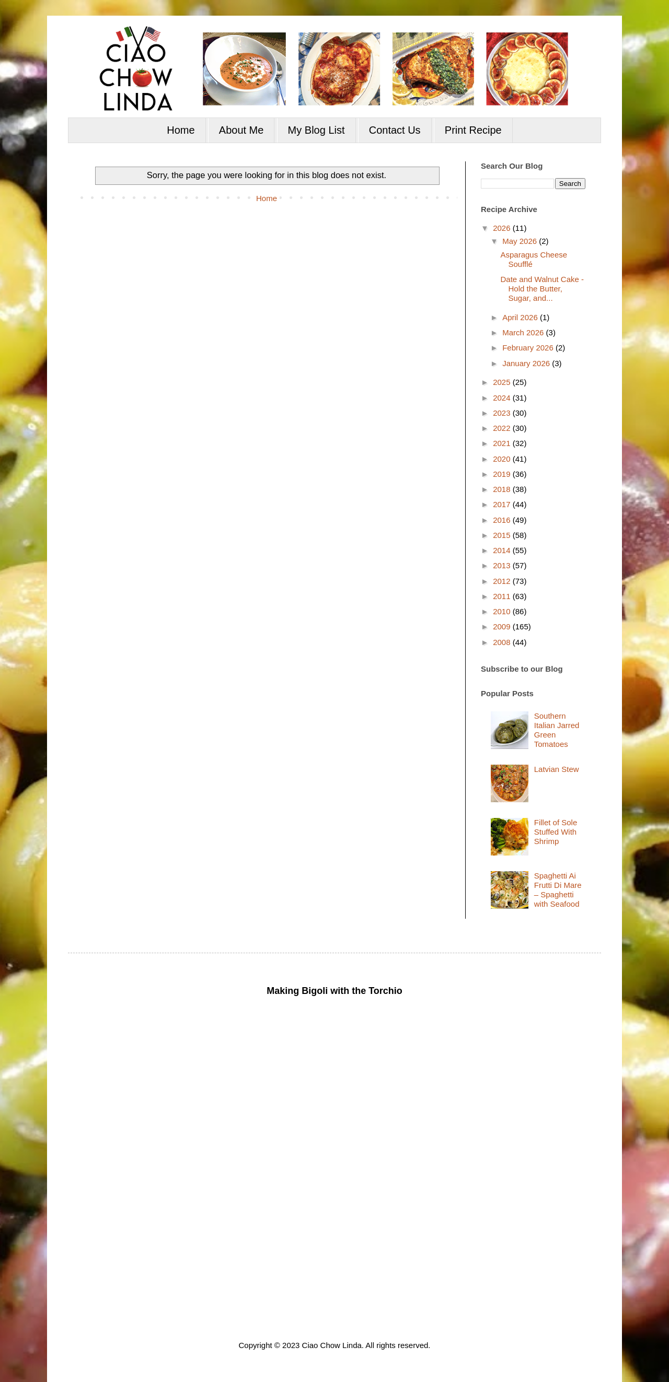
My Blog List (316, 130)
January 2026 (527, 363)
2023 (503, 412)
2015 (503, 535)
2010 (503, 611)
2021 (503, 443)
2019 (503, 474)
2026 (503, 228)
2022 (503, 428)
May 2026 (520, 241)
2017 (503, 504)
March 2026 (524, 332)
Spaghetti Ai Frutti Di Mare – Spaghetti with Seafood (558, 889)
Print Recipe (473, 130)
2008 (503, 642)
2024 (503, 397)
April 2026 (521, 317)
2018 (503, 489)
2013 (503, 565)
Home (180, 130)
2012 (503, 581)
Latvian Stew (556, 769)
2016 (503, 520)
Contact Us (395, 130)
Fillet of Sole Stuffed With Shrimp (556, 832)
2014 (503, 550)
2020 (503, 458)
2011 (503, 596)
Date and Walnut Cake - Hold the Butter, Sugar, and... (542, 288)
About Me (241, 130)
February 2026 (529, 347)
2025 (503, 382)
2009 (503, 626)
